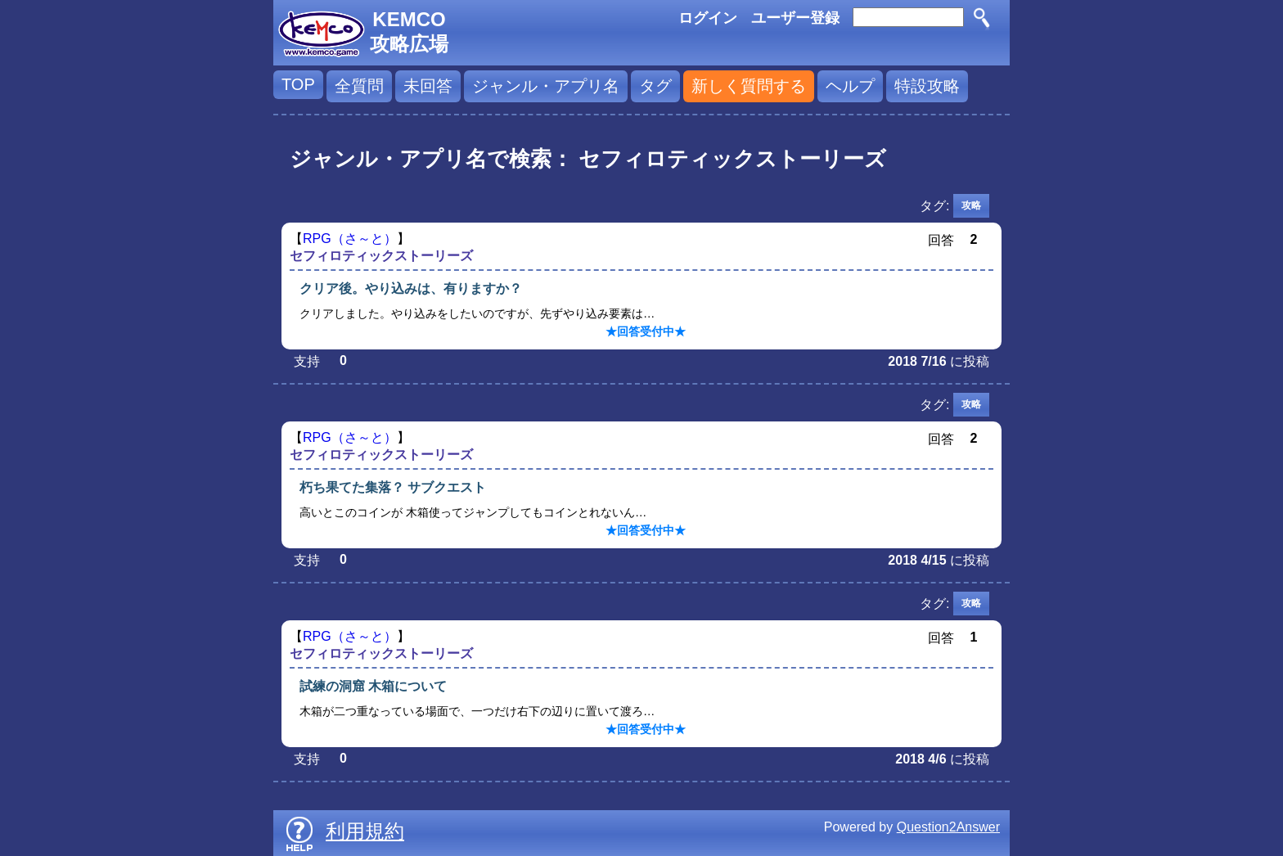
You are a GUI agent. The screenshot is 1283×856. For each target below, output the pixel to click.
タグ (655, 86)
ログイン (707, 18)
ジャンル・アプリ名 (545, 86)
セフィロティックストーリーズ (381, 256)
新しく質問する (748, 86)
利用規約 (365, 831)
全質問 (359, 86)
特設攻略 (927, 86)
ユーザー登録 (795, 18)
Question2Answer (948, 827)
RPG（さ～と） (350, 239)
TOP (298, 84)
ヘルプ (850, 86)
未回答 (427, 86)
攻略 (971, 205)
